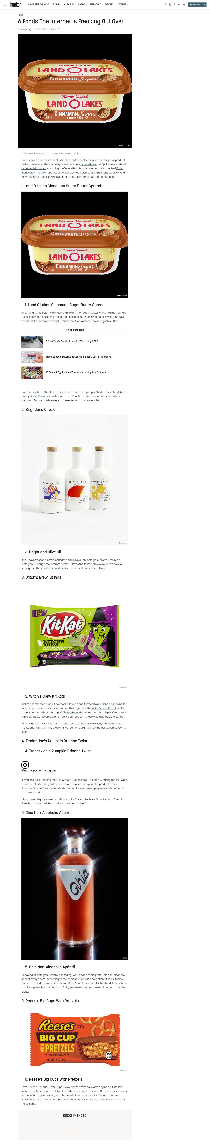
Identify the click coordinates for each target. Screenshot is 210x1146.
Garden (82, 4)
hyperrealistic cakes (33, 168)
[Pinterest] (174, 4)
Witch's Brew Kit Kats (104, 708)
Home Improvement (38, 4)
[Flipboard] (179, 4)
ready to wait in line (109, 1099)
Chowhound (32, 792)
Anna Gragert (27, 29)
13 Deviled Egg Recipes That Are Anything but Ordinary (76, 372)
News (20, 15)
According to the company (63, 979)
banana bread (88, 164)
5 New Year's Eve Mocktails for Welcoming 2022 (72, 341)
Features (122, 4)
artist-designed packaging (57, 568)
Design (57, 4)
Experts (109, 4)
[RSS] (184, 4)
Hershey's (73, 712)
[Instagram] (170, 4)
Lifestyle (95, 4)
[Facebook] (165, 4)
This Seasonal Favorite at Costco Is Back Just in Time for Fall (79, 357)
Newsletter (197, 4)
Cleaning (69, 4)
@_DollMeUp (44, 392)
